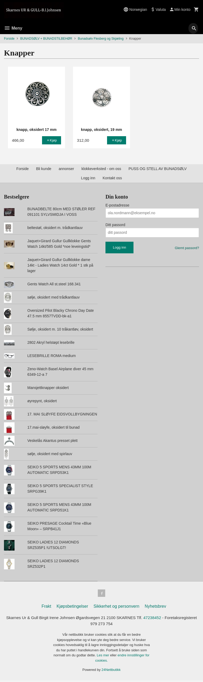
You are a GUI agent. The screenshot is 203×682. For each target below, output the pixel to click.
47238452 (172, 619)
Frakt (46, 607)
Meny (13, 28)
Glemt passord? (187, 248)
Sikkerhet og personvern (116, 607)
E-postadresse (117, 205)
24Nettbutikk (111, 672)
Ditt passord (115, 225)
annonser (66, 169)
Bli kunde (43, 169)
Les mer (103, 657)
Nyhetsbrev (155, 607)
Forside (9, 38)
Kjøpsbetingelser (72, 607)
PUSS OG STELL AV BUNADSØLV (157, 169)
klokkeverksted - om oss (101, 169)
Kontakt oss (112, 178)
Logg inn (88, 178)
